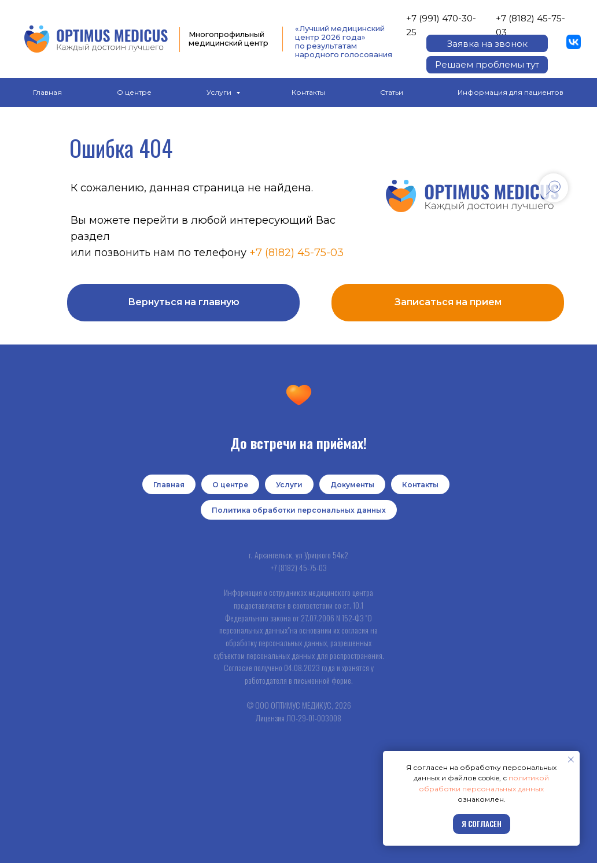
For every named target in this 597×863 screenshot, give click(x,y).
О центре (134, 92)
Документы (352, 484)
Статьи (391, 92)
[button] (487, 43)
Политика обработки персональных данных (299, 510)
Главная (47, 92)
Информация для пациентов (510, 92)
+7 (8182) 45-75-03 (296, 252)
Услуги (220, 92)
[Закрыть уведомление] (571, 759)
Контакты (308, 92)
